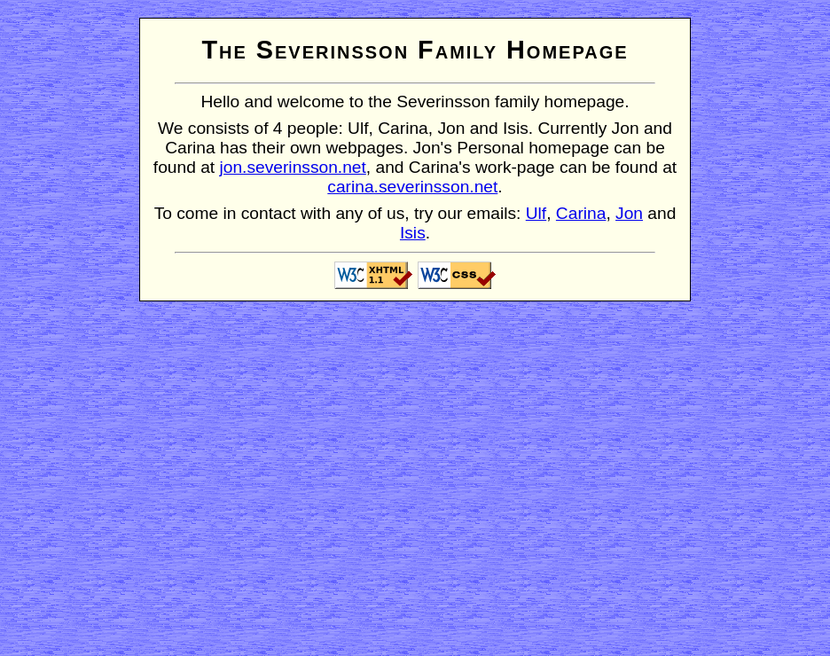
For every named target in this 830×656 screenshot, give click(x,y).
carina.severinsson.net (412, 186)
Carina (581, 213)
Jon (629, 213)
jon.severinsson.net (293, 167)
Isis (413, 232)
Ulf (536, 213)
